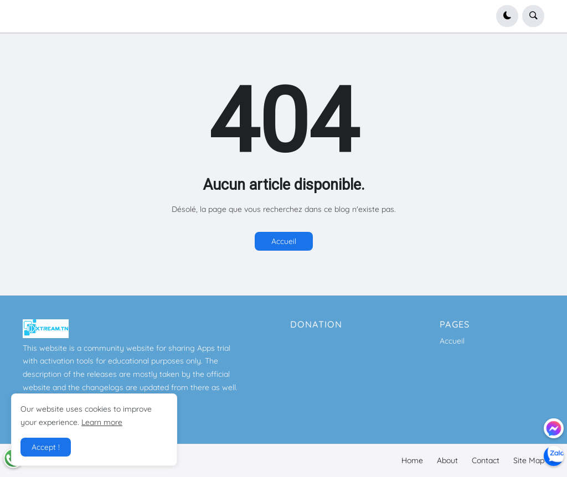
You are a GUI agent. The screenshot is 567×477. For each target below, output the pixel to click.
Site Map (528, 460)
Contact (485, 460)
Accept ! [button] (46, 447)
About (447, 460)
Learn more (101, 422)
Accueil (283, 241)
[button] (507, 16)
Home (412, 460)
